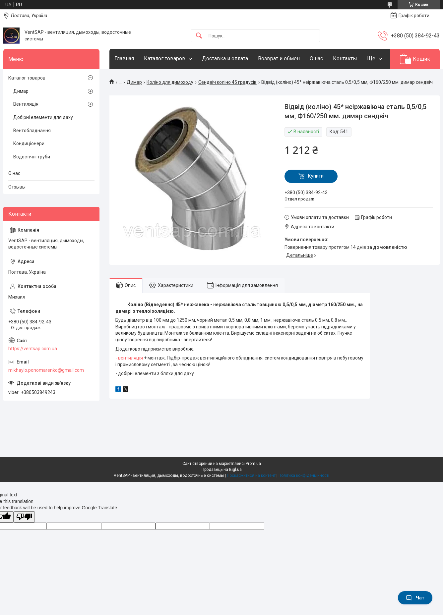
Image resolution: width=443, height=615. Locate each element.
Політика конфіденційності (304, 475)
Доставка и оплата (225, 58)
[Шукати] (199, 36)
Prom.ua (253, 463)
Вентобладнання (32, 130)
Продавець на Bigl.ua (222, 469)
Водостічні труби (31, 156)
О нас (316, 58)
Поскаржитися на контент (251, 475)
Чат (415, 598)
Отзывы (17, 187)
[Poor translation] (24, 517)
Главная (124, 58)
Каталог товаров (164, 58)
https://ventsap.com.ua (32, 348)
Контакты (345, 58)
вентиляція (130, 358)
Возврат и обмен (279, 58)
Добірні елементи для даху (43, 117)
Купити (316, 176)
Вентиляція (25, 104)
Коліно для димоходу (170, 82)
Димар (134, 82)
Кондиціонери (28, 143)
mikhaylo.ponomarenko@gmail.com (46, 370)
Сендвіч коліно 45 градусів (227, 82)
